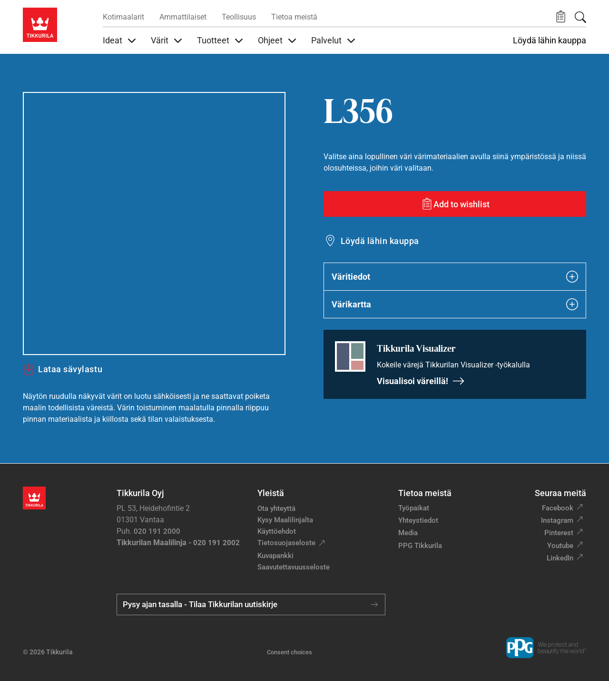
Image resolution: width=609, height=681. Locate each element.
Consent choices (289, 652)
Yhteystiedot (418, 520)
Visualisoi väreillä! (421, 381)
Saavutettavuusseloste (293, 567)
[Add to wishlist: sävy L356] (455, 204)
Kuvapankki (275, 555)
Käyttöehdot (276, 531)
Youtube (560, 545)
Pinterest (558, 533)
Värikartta (455, 304)
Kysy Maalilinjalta (285, 520)
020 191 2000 (157, 531)
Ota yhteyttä (276, 508)
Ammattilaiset (182, 16)
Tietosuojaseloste (286, 543)
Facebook (557, 508)
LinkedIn (560, 558)
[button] (560, 16)
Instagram (557, 520)
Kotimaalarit (123, 16)
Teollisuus (239, 16)
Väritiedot (455, 277)
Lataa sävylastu (62, 369)
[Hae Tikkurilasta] (580, 17)
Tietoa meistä (294, 16)
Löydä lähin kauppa (549, 40)
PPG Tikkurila (420, 545)
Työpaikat (413, 508)
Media (408, 533)
